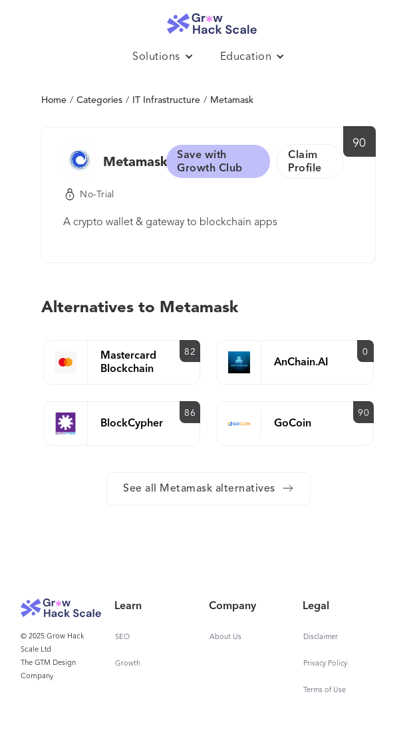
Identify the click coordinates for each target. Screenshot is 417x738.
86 (190, 413)
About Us (225, 637)
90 (359, 143)
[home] (209, 20)
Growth (127, 664)
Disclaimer (320, 637)
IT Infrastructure (166, 100)
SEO (122, 637)
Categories (99, 100)
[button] (163, 57)
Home (54, 100)
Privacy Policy (325, 664)
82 (190, 352)
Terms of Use (324, 690)
